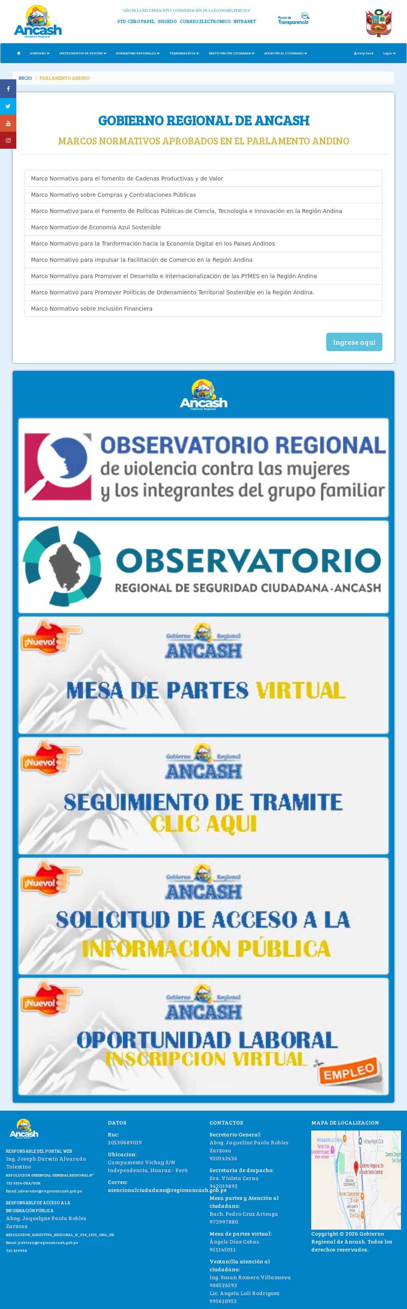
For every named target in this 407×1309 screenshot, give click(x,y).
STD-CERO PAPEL (136, 21)
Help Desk (364, 53)
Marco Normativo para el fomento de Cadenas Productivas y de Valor (127, 178)
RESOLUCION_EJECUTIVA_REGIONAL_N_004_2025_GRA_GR (60, 1234)
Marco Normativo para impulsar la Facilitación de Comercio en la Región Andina (141, 260)
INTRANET (245, 21)
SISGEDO (167, 21)
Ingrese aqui (354, 342)
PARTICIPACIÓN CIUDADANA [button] (232, 53)
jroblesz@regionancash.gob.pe (48, 1242)
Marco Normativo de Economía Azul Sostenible (96, 227)
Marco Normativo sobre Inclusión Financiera (92, 308)
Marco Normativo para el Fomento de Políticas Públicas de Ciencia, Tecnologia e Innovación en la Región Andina (186, 211)
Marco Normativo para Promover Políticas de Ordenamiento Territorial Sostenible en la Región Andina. (172, 292)
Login (389, 53)
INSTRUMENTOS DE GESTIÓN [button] (83, 53)
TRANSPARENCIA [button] (184, 53)
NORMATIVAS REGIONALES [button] (138, 53)
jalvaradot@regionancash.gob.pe (49, 1191)
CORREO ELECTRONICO (205, 21)
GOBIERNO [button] (40, 53)
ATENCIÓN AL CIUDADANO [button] (285, 53)
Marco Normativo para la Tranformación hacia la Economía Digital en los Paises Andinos (153, 243)
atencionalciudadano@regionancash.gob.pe (167, 1190)
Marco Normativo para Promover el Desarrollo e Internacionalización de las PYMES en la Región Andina (174, 276)
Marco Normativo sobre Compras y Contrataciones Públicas (113, 195)
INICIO (25, 78)
